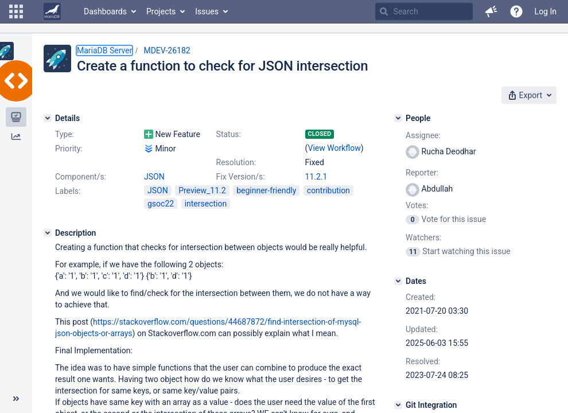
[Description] (48, 233)
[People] (398, 118)
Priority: (69, 148)
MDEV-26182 (166, 50)
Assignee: (423, 135)
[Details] (48, 118)
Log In (546, 11)
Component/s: (80, 176)
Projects (161, 11)
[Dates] (398, 281)
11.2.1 (316, 176)
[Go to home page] (52, 11)
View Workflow (334, 148)
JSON (154, 176)
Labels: (67, 191)
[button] (16, 11)
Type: (64, 134)
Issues (207, 11)
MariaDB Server (104, 50)
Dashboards (105, 11)
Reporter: (422, 172)
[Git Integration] (398, 405)
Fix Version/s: (240, 176)
